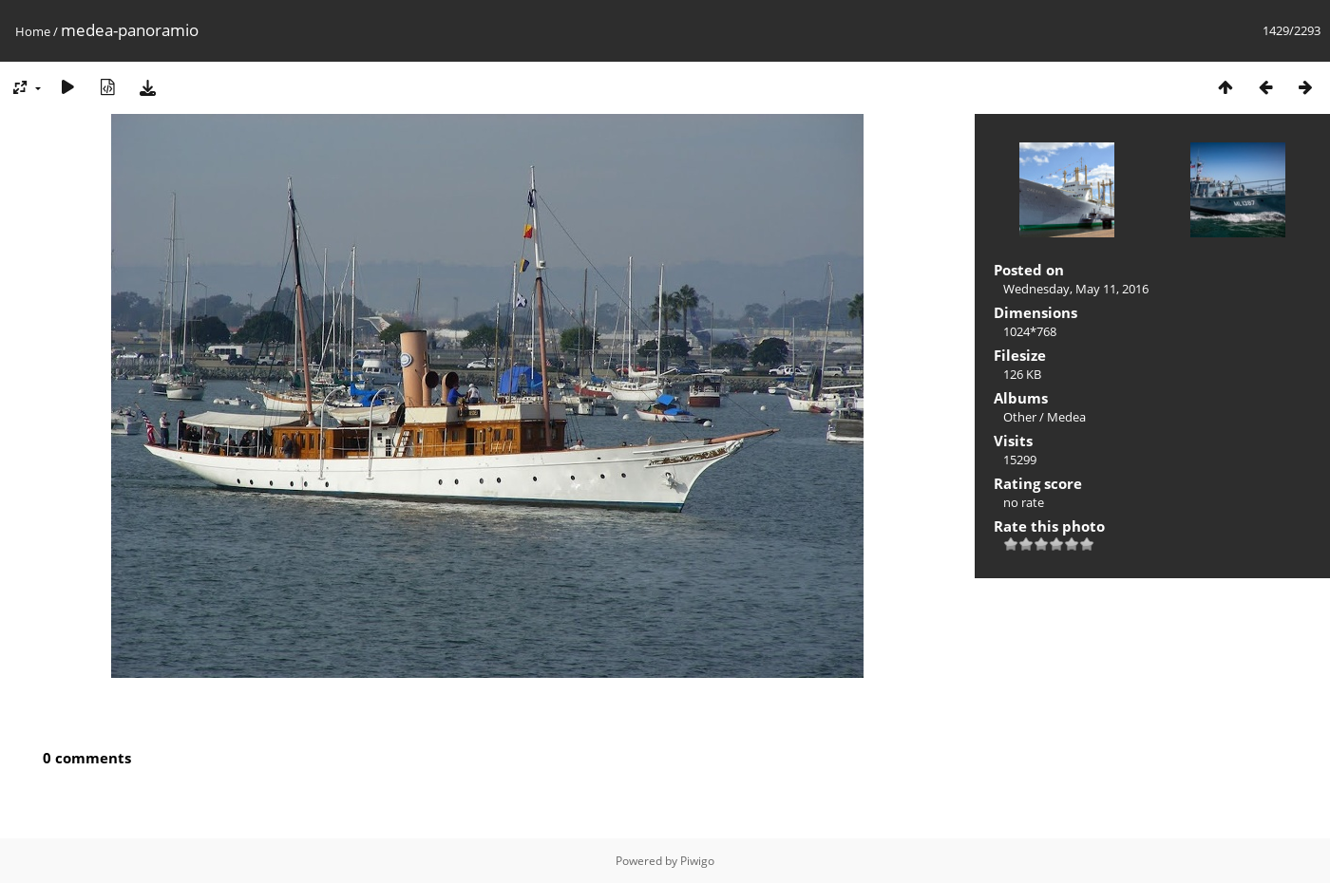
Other (1019, 416)
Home (32, 31)
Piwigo (697, 861)
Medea (1066, 416)
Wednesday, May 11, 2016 (1076, 288)
